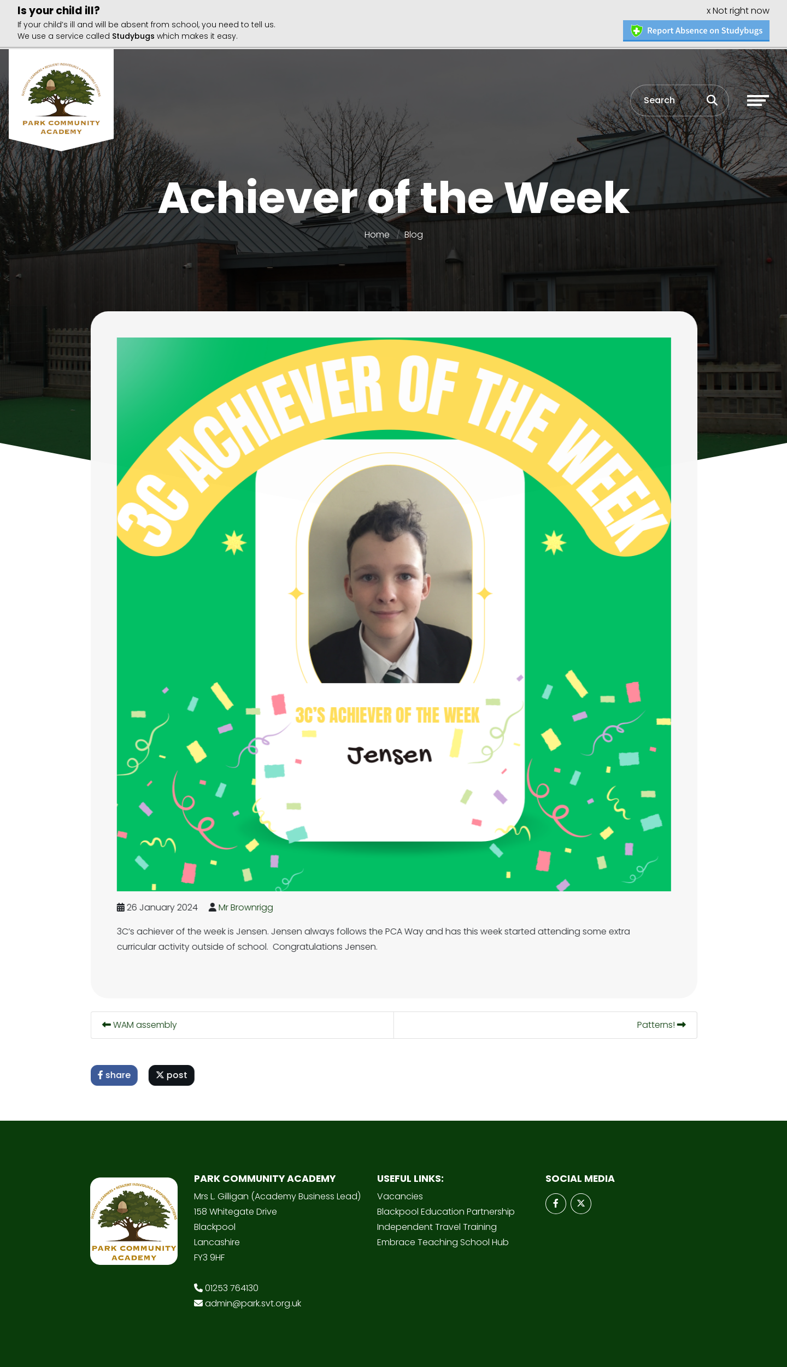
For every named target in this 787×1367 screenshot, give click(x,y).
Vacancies (400, 1195)
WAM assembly (140, 1023)
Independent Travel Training (437, 1226)
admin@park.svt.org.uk (253, 1302)
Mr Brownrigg (247, 906)
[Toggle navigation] (758, 99)
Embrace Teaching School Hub (443, 1241)
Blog (413, 233)
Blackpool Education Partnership (446, 1210)
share (115, 1074)
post (173, 1074)
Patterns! (662, 1023)
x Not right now (738, 9)
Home (377, 233)
